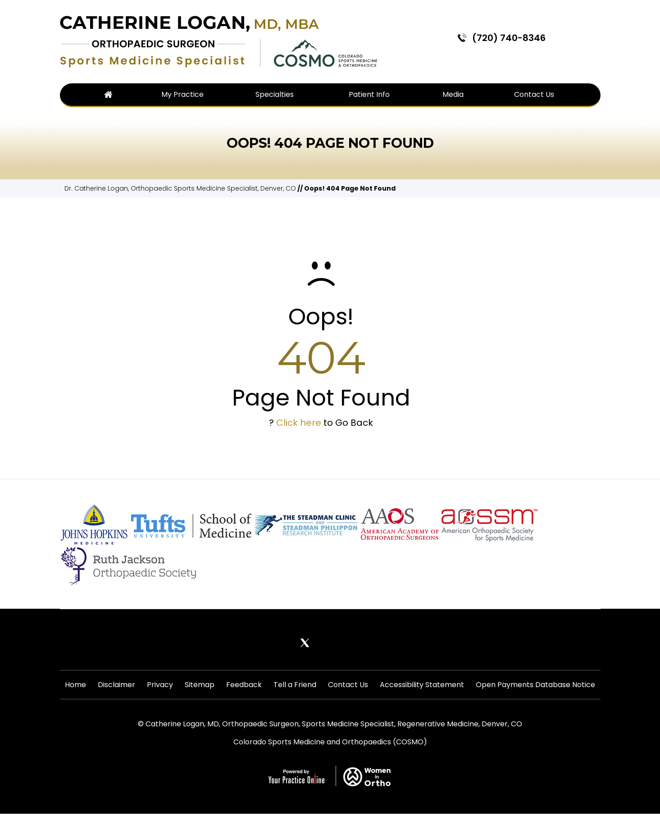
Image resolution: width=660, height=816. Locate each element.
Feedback (244, 685)
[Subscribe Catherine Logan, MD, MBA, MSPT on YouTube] (380, 643)
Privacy (161, 685)
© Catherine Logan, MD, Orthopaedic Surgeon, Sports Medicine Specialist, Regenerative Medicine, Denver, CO (330, 726)
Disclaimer (118, 685)
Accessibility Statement (420, 685)
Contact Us (347, 685)
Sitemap (200, 685)
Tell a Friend (294, 685)
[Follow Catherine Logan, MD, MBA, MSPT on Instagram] (355, 643)
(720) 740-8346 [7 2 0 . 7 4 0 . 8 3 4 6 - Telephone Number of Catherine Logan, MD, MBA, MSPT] (509, 37)
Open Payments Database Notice (533, 685)
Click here (298, 422)
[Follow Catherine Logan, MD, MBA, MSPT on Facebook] (279, 643)
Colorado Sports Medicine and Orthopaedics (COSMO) (330, 744)
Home (77, 685)
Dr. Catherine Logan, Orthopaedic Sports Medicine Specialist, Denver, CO (180, 188)
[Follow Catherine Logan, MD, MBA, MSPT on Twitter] (305, 643)
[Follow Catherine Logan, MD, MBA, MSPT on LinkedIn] (330, 643)
